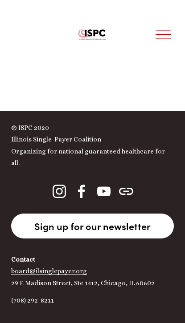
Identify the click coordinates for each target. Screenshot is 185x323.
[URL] (126, 191)
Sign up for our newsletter (92, 226)
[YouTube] (104, 191)
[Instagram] (59, 191)
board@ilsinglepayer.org (49, 271)
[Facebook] (81, 191)
